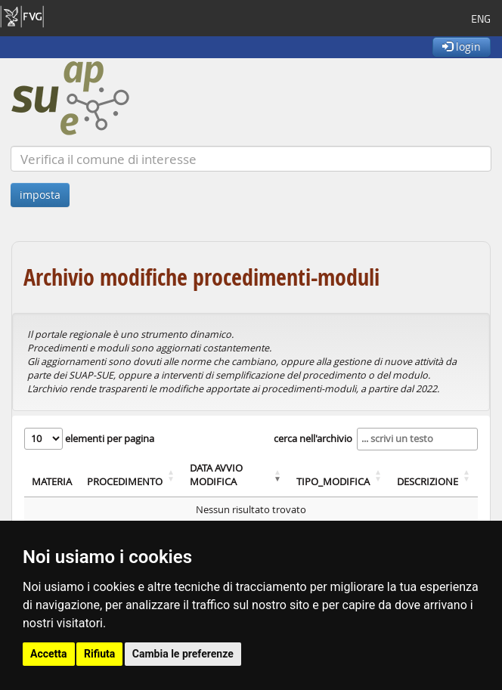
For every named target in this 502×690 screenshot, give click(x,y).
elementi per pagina (89, 439)
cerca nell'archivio (376, 439)
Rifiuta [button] (99, 654)
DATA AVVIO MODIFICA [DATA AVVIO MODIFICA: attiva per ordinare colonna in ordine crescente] (216, 475)
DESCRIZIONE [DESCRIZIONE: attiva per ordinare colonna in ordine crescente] (427, 481)
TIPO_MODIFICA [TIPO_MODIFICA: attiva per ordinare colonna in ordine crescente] (333, 481)
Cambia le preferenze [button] (183, 654)
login (461, 46)
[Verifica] (251, 159)
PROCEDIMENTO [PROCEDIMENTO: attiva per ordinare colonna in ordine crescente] (125, 481)
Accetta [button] (48, 654)
